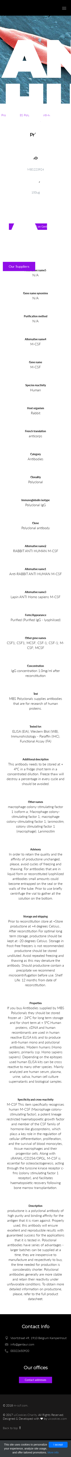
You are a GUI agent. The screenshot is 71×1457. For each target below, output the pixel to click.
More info (53, 1452)
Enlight (23, 8)
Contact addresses (35, 1379)
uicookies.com (57, 1418)
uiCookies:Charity (25, 1414)
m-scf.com (20, 1405)
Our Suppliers (19, 266)
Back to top (12, 1428)
